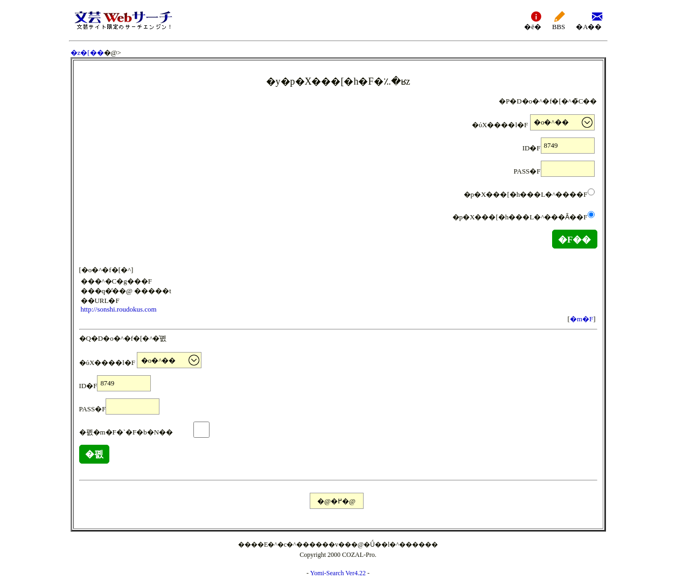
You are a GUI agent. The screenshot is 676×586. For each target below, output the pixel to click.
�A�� (589, 20)
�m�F (581, 319)
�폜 (94, 454)
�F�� (575, 240)
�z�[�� (87, 53)
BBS (558, 20)
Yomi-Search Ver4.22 (338, 573)
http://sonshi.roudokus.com (119, 309)
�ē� (532, 20)
